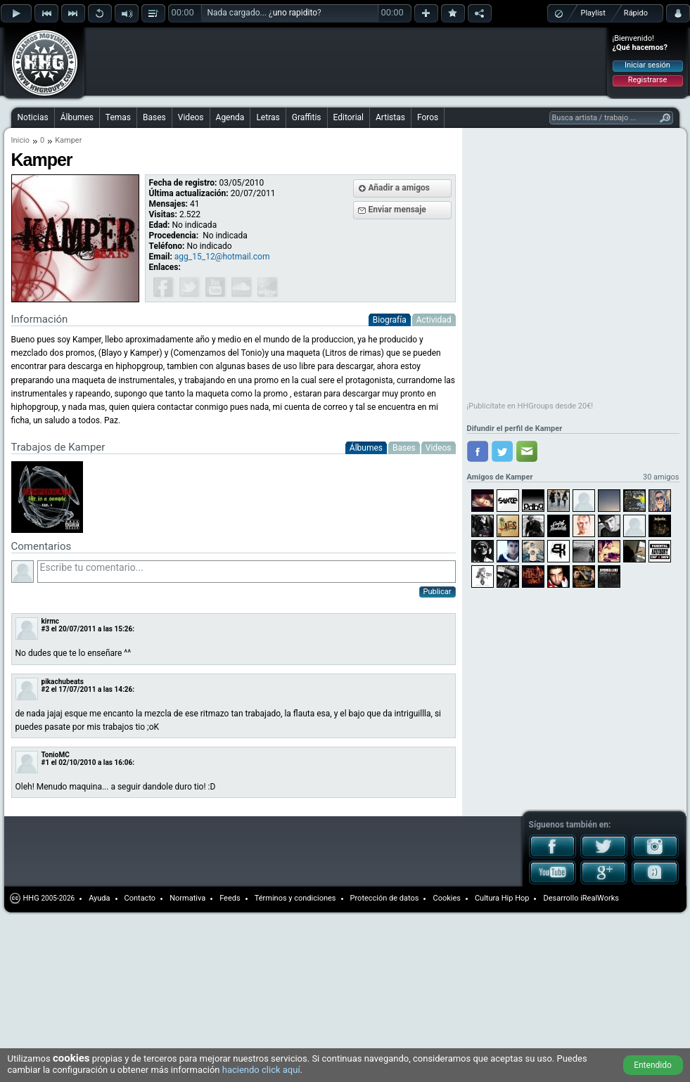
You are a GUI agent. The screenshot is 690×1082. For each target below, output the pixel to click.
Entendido (653, 1065)
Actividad (434, 320)
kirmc (50, 621)
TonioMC (55, 755)
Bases (154, 117)
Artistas (390, 117)
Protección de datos (384, 898)
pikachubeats (62, 681)
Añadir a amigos (399, 188)
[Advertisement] (177, 51)
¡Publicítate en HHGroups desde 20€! (530, 406)
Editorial (348, 117)
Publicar (437, 591)
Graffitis (306, 117)
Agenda (230, 117)
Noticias (33, 117)
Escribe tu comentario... (246, 571)
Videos (191, 117)
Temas (118, 117)
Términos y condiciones (295, 898)
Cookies (446, 898)
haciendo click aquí (261, 1069)
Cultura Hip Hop (502, 898)
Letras (267, 117)
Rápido (636, 13)
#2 (45, 689)
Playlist (593, 13)
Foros (427, 117)
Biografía (390, 320)
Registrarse (647, 79)
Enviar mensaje (397, 209)
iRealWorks (599, 898)
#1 (45, 762)
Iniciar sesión (647, 65)
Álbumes (77, 117)
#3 (45, 629)
